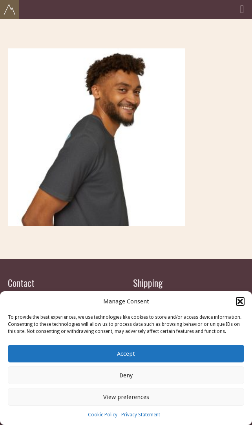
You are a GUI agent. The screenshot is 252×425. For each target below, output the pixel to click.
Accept (126, 353)
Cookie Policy (102, 415)
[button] (240, 301)
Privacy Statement (140, 415)
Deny (126, 375)
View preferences (126, 397)
